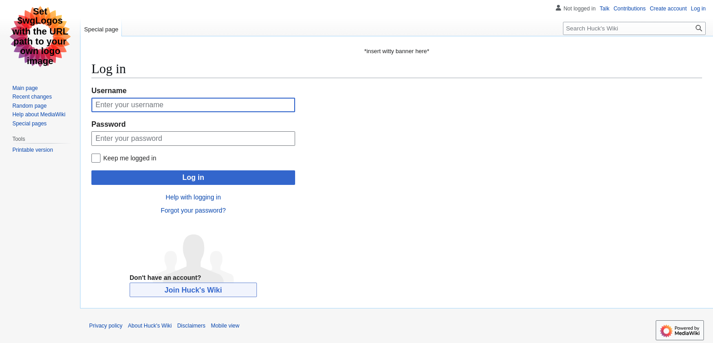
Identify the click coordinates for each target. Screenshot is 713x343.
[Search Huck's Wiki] (634, 28)
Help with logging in (193, 197)
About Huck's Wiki (149, 326)
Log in (193, 177)
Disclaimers (191, 326)
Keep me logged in (129, 158)
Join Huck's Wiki (193, 290)
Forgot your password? (193, 210)
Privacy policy (105, 326)
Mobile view (225, 326)
